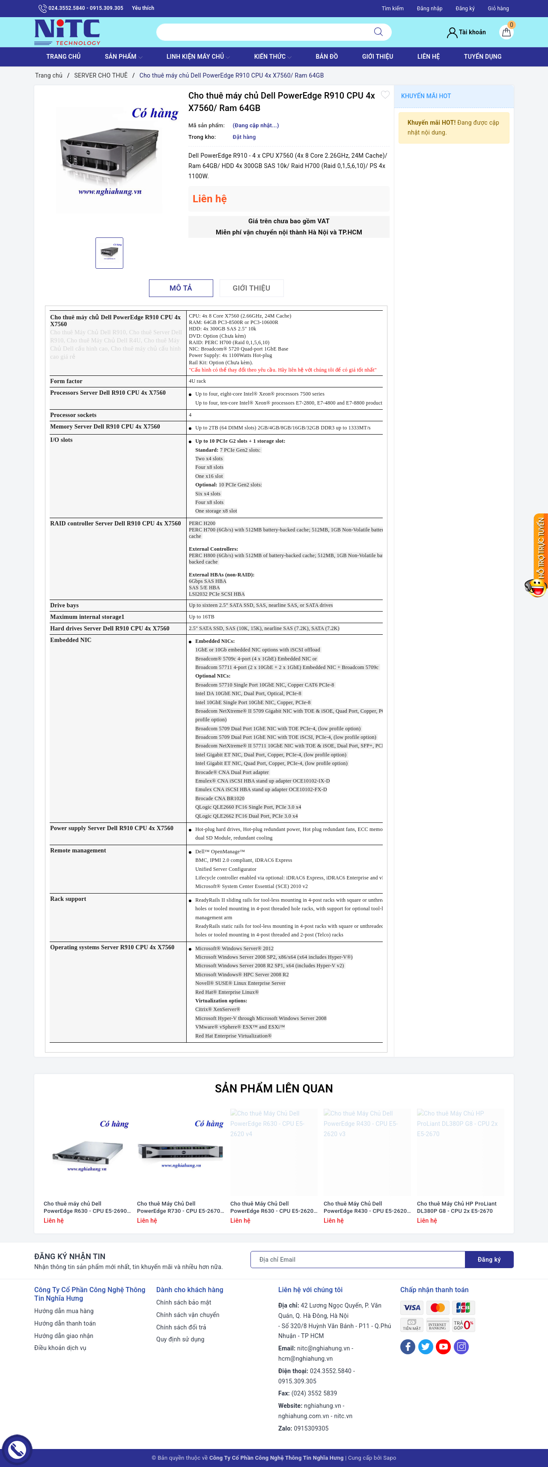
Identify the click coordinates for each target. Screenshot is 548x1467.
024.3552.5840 (330, 1371)
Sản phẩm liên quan (274, 1088)
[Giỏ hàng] (506, 32)
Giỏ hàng (498, 9)
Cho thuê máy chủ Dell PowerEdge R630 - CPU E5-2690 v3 (85, 1207)
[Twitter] (425, 1346)
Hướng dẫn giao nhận (63, 1335)
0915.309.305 (297, 1381)
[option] (109, 160)
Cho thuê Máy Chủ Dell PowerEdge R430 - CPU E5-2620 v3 (365, 1207)
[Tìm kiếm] (378, 32)
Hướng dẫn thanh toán (65, 1323)
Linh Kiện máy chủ (198, 57)
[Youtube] (443, 1346)
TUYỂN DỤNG (483, 56)
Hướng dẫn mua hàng (64, 1311)
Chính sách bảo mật (183, 1302)
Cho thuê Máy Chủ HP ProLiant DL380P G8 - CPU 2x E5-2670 (457, 1207)
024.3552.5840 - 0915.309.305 (81, 8)
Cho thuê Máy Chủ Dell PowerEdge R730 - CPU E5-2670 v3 (178, 1207)
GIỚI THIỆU (377, 56)
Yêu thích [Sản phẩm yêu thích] (143, 8)
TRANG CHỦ (63, 56)
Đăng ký (465, 9)
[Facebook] (407, 1346)
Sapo (389, 1458)
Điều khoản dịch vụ (60, 1347)
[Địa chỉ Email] (357, 1259)
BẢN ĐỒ (327, 56)
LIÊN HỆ (428, 56)
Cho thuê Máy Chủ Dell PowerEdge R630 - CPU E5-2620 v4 (271, 1207)
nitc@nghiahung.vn (323, 1348)
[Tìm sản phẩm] (261, 32)
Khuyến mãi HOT (426, 96)
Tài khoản (466, 32)
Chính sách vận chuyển (188, 1314)
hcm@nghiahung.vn (305, 1358)
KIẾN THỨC (273, 57)
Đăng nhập (430, 9)
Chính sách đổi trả (181, 1327)
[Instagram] (461, 1346)
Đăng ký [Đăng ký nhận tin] (489, 1259)
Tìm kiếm (393, 9)
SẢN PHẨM (124, 57)
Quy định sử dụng (180, 1339)
